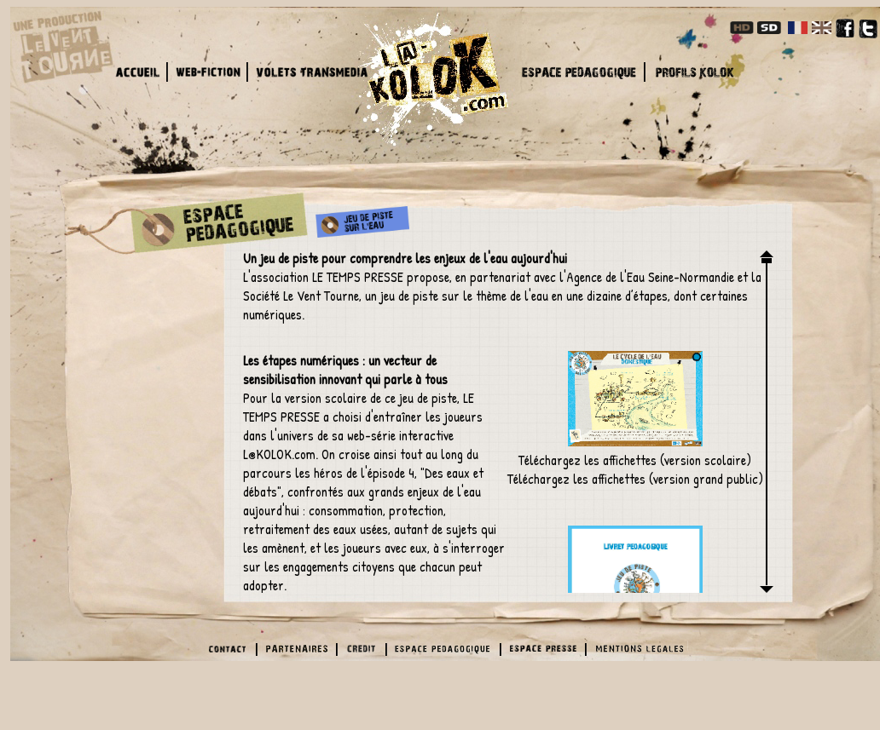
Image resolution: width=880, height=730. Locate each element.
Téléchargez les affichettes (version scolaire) (634, 410)
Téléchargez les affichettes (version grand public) (635, 478)
